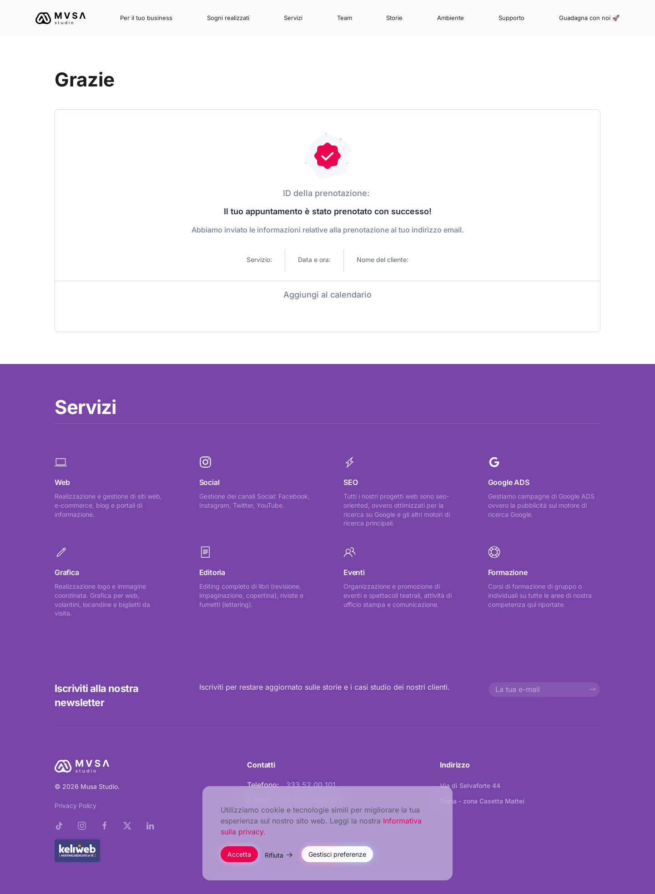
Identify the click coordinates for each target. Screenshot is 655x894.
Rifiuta (274, 855)
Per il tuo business (146, 17)
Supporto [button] (511, 17)
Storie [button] (394, 17)
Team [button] (344, 17)
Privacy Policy (75, 805)
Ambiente (450, 17)
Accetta (239, 854)
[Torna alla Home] (60, 18)
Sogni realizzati (228, 17)
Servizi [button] (293, 17)
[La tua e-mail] (544, 689)
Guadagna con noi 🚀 (589, 17)
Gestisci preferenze (337, 854)
